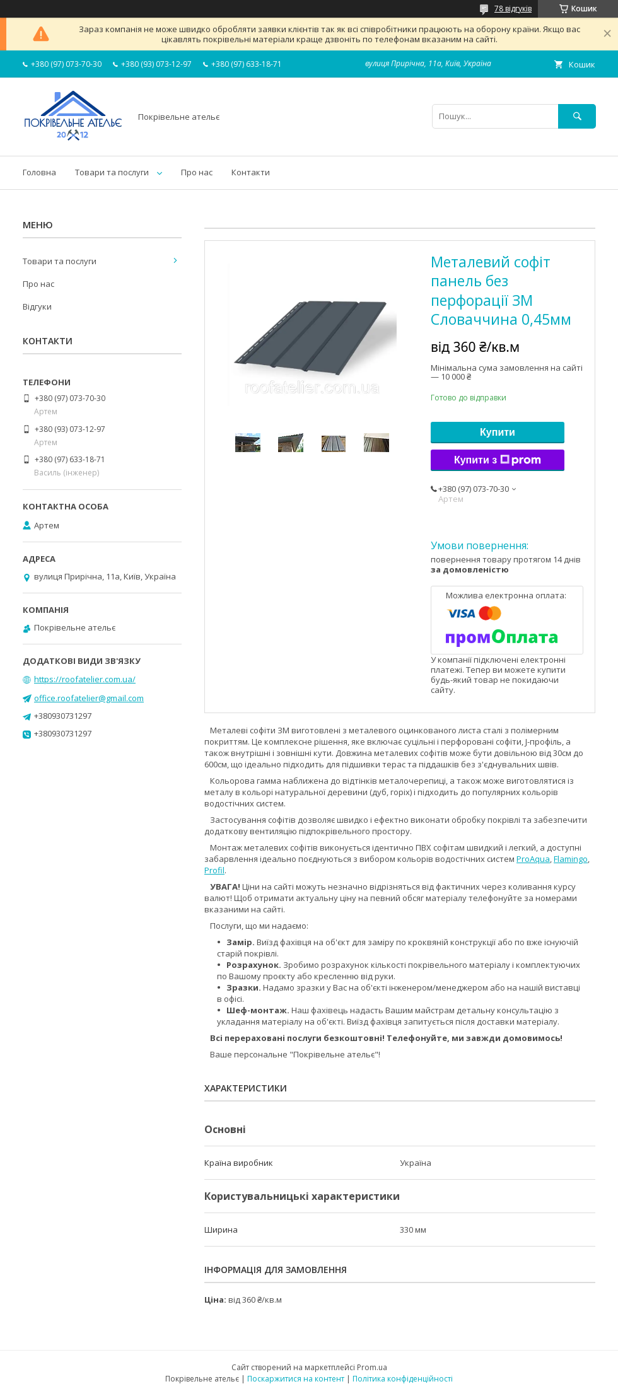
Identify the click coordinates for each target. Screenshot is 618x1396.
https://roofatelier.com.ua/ (85, 679)
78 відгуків (513, 8)
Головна (39, 172)
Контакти (250, 172)
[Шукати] (577, 116)
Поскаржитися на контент (295, 1378)
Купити (497, 432)
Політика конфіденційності (403, 1378)
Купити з (497, 460)
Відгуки (37, 306)
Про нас (197, 172)
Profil (214, 870)
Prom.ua (372, 1367)
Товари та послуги (112, 172)
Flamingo (571, 858)
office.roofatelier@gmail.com (89, 698)
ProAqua (533, 858)
